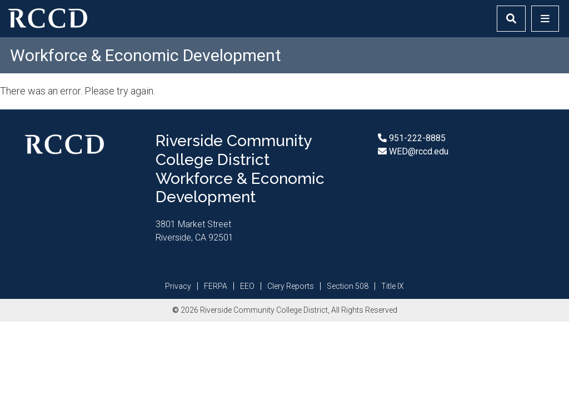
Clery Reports (290, 286)
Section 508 (347, 286)
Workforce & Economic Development (145, 55)
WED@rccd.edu (417, 151)
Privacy (178, 286)
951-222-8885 (416, 138)
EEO (247, 286)
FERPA (215, 286)
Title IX (392, 286)
